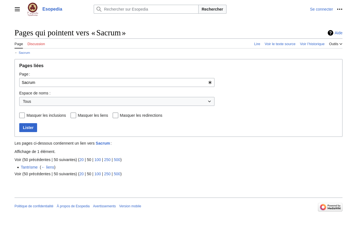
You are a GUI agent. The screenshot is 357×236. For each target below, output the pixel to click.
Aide (338, 33)
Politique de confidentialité (34, 206)
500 (117, 159)
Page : (24, 74)
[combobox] (116, 82)
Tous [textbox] (27, 101)
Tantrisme (29, 167)
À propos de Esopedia (73, 206)
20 (81, 159)
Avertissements (104, 206)
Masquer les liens (93, 115)
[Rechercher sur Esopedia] (146, 9)
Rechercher (212, 9)
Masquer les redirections (141, 115)
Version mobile (130, 206)
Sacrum (24, 52)
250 (107, 159)
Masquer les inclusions (46, 115)
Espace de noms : (34, 93)
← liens (47, 167)
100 (97, 159)
